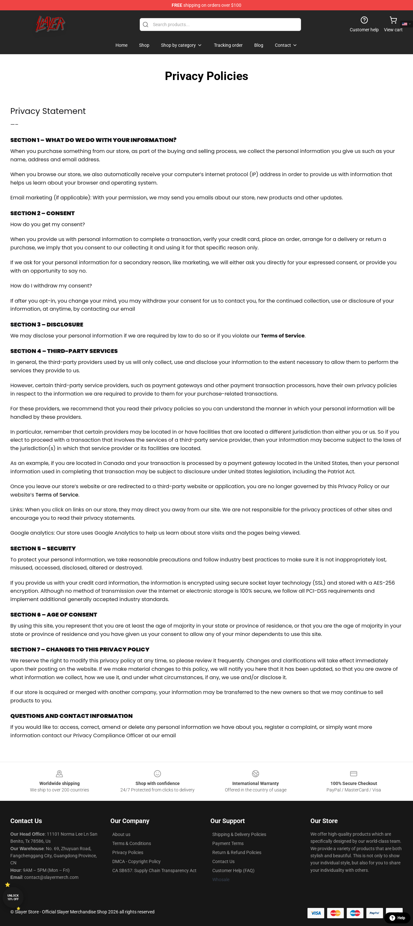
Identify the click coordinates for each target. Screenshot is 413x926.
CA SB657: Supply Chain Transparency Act (154, 870)
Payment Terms (228, 843)
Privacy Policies (127, 852)
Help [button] (397, 918)
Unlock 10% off (13, 897)
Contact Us (223, 861)
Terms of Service (56, 494)
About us (121, 834)
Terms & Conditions (131, 843)
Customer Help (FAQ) (233, 870)
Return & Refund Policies (236, 852)
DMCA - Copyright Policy (136, 861)
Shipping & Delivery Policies (239, 834)
